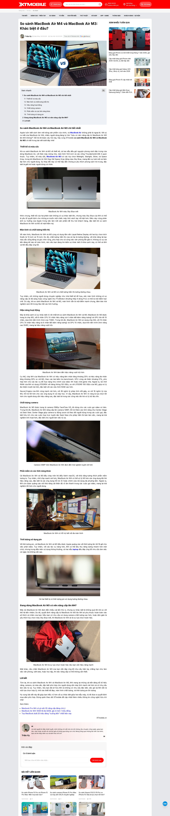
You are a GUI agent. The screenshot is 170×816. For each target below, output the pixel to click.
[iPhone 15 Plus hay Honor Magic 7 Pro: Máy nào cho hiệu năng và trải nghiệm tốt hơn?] (63, 809)
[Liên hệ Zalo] (165, 803)
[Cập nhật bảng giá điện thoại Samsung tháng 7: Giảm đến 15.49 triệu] (121, 91)
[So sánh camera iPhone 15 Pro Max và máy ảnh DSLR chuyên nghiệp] (63, 782)
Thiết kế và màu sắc (32, 99)
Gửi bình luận (96, 760)
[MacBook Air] (75, 133)
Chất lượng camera (32, 108)
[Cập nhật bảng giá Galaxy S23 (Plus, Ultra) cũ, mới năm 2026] (121, 70)
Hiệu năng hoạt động (33, 105)
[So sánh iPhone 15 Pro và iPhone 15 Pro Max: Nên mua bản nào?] (35, 782)
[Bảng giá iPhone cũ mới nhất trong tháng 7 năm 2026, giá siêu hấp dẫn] (129, 54)
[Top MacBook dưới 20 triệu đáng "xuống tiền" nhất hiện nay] (46, 713)
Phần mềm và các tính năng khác (37, 111)
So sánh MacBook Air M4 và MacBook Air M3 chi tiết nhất (46, 95)
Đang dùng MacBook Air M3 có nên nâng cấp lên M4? (45, 118)
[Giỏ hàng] (146, 4)
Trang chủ (22, 10)
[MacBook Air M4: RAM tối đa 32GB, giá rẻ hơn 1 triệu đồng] (46, 711)
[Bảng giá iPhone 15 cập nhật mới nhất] (121, 81)
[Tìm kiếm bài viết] (82, 4)
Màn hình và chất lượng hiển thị (36, 102)
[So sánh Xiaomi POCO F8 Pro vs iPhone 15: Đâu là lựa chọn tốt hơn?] (92, 782)
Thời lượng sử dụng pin (34, 114)
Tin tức (29, 10)
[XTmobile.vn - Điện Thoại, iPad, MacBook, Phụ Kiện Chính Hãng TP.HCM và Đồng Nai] (32, 4)
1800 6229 (112, 3)
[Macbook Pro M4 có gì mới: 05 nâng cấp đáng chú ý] (43, 708)
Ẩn (103, 90)
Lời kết (26, 121)
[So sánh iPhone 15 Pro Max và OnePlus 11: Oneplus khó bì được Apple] (92, 809)
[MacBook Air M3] (54, 156)
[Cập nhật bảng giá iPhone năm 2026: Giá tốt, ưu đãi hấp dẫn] (121, 60)
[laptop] (75, 549)
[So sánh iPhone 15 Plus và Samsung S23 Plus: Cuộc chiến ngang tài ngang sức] (35, 809)
